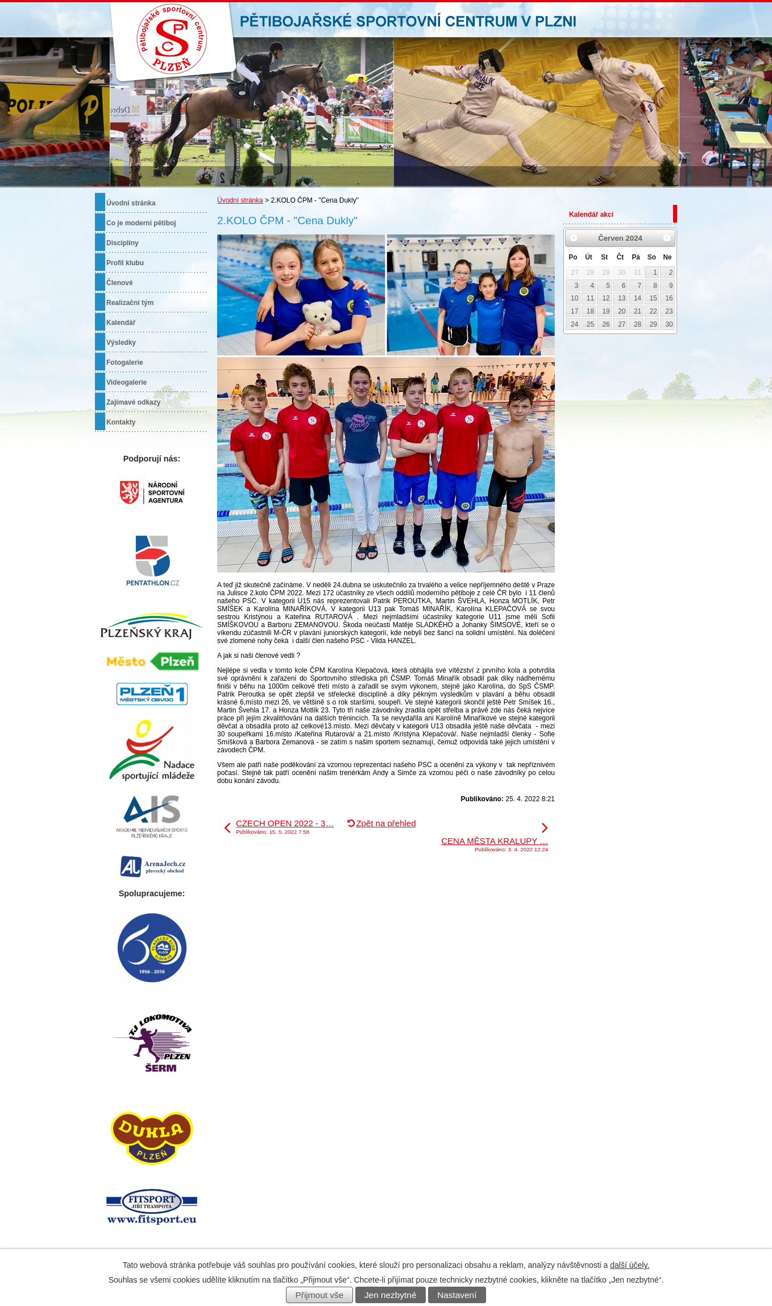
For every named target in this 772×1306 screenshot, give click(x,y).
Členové (119, 283)
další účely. (629, 1265)
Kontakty (120, 422)
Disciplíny (122, 243)
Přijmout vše (320, 1295)
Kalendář (120, 323)
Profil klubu (125, 263)
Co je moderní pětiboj (141, 223)
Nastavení (456, 1295)
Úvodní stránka (240, 200)
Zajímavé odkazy (133, 402)
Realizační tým (129, 303)
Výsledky (121, 343)
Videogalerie (126, 382)
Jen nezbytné (390, 1295)
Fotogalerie (124, 362)
